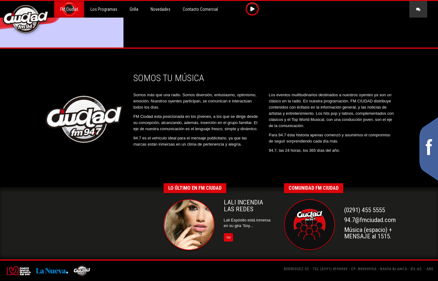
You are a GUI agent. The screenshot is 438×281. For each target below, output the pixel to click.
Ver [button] (228, 237)
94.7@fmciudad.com (370, 220)
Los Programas (103, 9)
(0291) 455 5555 (364, 210)
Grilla (134, 9)
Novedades (160, 9)
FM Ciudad (69, 9)
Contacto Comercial (200, 9)
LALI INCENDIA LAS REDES (243, 206)
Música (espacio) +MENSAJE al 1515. (368, 233)
